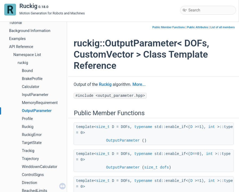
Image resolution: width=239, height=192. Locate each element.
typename (143, 127)
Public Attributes (197, 27)
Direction (29, 183)
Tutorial (15, 23)
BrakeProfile (32, 79)
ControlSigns (33, 175)
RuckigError (32, 135)
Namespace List (27, 55)
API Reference (21, 47)
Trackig (28, 151)
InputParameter (35, 95)
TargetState (32, 143)
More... (139, 84)
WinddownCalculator (39, 167)
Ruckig (27, 127)
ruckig (23, 63)
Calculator (30, 87)
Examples (17, 39)
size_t (103, 127)
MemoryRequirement (40, 103)
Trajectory (30, 159)
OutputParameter (36, 111)
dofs (164, 167)
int (211, 127)
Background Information (29, 31)
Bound (27, 71)
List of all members (222, 27)
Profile (27, 119)
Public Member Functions (168, 27)
